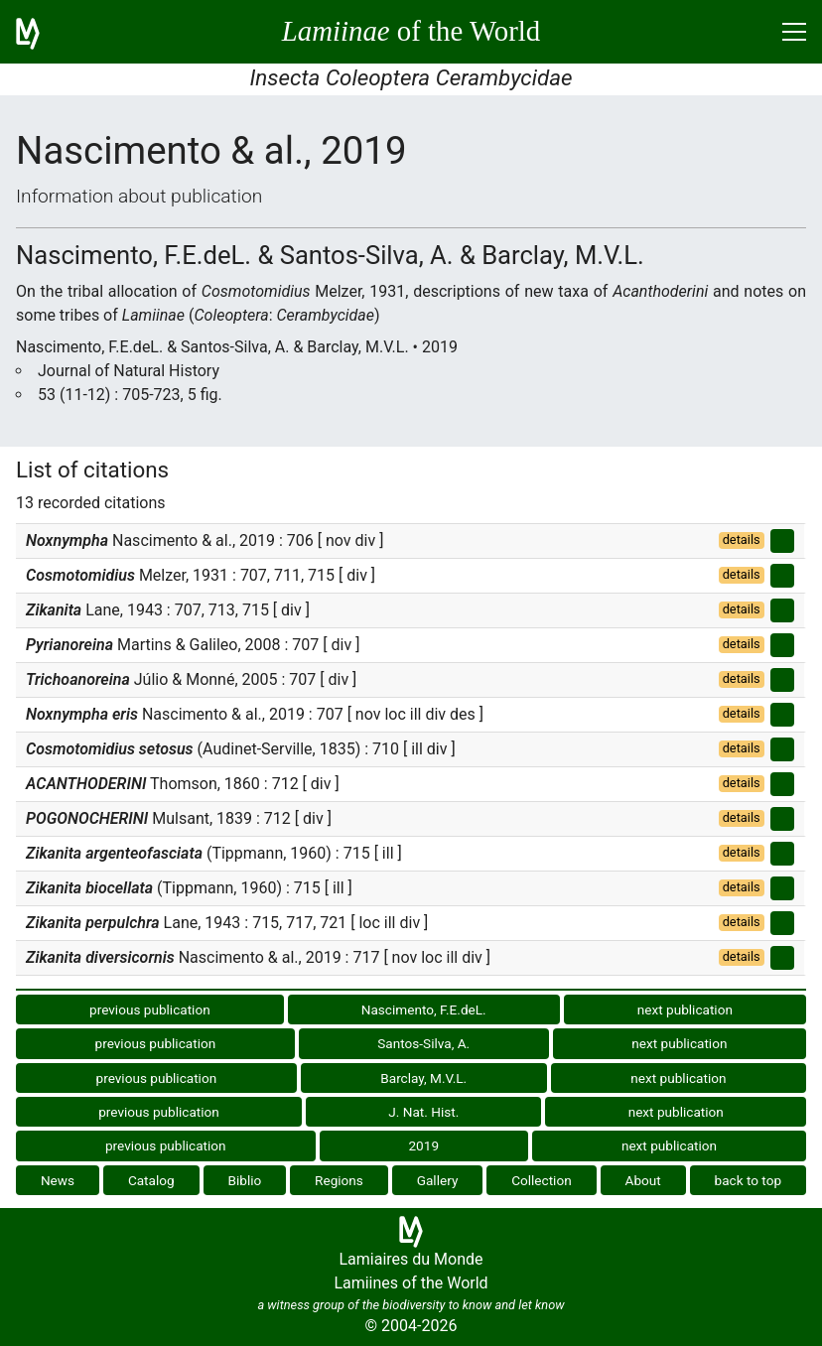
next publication (685, 1009)
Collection (541, 1180)
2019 (423, 1145)
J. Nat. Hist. (423, 1112)
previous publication (149, 1009)
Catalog (151, 1180)
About (643, 1180)
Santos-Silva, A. (423, 1043)
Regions (339, 1180)
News (57, 1180)
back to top (748, 1180)
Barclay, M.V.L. (423, 1078)
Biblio (244, 1180)
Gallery (438, 1180)
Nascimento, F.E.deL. (423, 1009)
